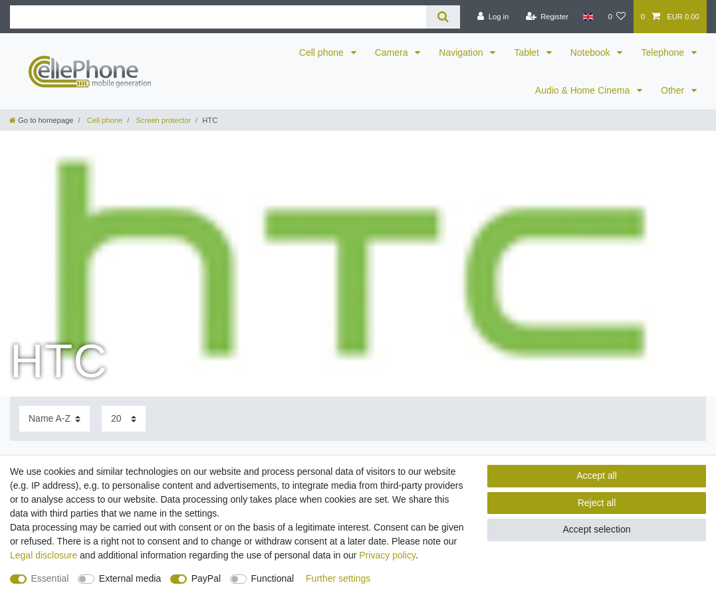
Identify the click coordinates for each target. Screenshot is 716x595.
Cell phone (322, 52)
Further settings (338, 578)
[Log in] (493, 16)
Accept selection (597, 529)
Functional (273, 578)
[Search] (443, 17)
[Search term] (218, 17)
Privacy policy (387, 555)
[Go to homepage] (41, 120)
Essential (50, 578)
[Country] (588, 16)
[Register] (547, 16)
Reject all (597, 502)
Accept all (596, 475)
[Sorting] (54, 419)
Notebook (591, 52)
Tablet (527, 52)
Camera (393, 52)
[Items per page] (124, 419)
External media (130, 578)
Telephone (664, 52)
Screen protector (162, 120)
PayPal (206, 578)
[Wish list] (616, 16)
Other (674, 90)
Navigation (462, 52)
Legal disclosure (43, 555)
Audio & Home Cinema (583, 90)
